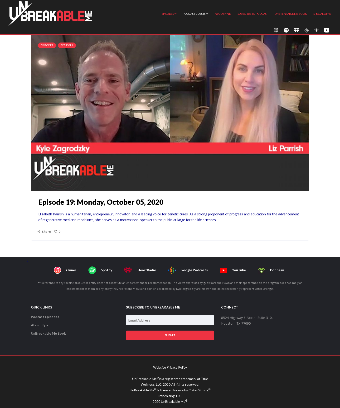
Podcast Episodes (45, 317)
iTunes (65, 270)
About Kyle (39, 325)
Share (46, 231)
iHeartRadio (140, 270)
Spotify (100, 270)
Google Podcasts (188, 270)
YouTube (233, 270)
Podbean (271, 270)
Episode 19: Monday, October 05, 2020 (100, 202)
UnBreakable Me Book (48, 333)
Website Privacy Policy (170, 367)
